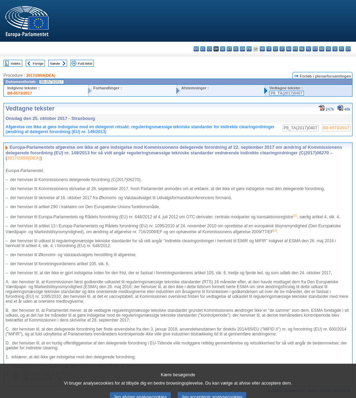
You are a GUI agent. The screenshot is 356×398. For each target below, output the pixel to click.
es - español (202, 48)
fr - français (249, 48)
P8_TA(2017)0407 (286, 93)
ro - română (321, 48)
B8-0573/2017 (19, 93)
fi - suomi (341, 48)
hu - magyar (288, 48)
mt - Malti (295, 48)
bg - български (196, 48)
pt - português (315, 48)
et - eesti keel (229, 48)
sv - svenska (348, 48)
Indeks (16, 63)
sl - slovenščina (335, 48)
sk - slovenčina (328, 48)
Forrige (38, 63)
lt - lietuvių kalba (282, 48)
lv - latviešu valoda (275, 48)
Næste (55, 63)
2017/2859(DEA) (40, 75)
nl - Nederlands (302, 48)
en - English (242, 48)
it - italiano (269, 48)
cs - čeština (209, 48)
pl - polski (308, 48)
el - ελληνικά (235, 48)
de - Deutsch (222, 48)
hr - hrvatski (262, 48)
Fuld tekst (85, 63)
